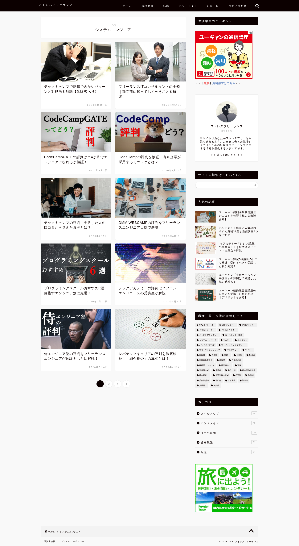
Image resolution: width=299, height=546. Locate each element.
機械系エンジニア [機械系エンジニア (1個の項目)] (207, 365)
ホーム (127, 6)
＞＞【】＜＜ (218, 83)
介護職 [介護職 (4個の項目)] (214, 355)
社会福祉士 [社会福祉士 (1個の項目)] (204, 375)
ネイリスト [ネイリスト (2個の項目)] (242, 340)
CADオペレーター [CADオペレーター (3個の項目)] (207, 325)
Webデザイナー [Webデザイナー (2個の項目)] (248, 325)
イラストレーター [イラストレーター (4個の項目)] (207, 330)
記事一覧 (213, 6)
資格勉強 (147, 6)
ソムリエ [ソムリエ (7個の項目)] (227, 340)
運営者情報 (49, 541)
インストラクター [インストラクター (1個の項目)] (228, 330)
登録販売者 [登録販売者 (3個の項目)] (204, 370)
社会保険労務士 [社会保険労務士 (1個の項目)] (249, 370)
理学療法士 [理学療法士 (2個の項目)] (226, 365)
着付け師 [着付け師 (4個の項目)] (232, 370)
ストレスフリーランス (56, 4)
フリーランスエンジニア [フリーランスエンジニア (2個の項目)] (209, 350)
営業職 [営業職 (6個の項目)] (239, 355)
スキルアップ (229, 413)
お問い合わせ (237, 6)
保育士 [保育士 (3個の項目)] (227, 355)
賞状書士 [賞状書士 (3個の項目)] (203, 386)
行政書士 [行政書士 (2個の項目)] (232, 380)
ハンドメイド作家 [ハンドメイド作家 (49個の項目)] (207, 345)
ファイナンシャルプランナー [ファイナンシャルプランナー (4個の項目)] (233, 345)
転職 (166, 6)
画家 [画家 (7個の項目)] (239, 365)
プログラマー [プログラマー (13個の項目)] (232, 350)
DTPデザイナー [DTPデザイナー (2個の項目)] (228, 325)
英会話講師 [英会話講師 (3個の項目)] (204, 380)
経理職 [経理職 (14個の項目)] (238, 375)
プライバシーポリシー (72, 541)
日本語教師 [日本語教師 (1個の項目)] (236, 360)
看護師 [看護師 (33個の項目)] (218, 370)
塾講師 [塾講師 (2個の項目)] (252, 355)
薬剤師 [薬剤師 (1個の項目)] (218, 380)
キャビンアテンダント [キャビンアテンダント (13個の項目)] (208, 335)
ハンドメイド (188, 6)
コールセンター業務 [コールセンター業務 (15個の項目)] (233, 335)
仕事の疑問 (229, 433)
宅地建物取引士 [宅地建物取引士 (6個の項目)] (206, 360)
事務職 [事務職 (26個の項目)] (202, 355)
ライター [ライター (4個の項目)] (249, 350)
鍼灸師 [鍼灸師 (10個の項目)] (216, 386)
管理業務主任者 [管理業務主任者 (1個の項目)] (222, 375)
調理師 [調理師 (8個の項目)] (245, 380)
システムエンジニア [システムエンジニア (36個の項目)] (207, 340)
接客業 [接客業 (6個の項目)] (222, 360)
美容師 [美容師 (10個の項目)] (251, 375)
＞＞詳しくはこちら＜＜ (226, 154)
